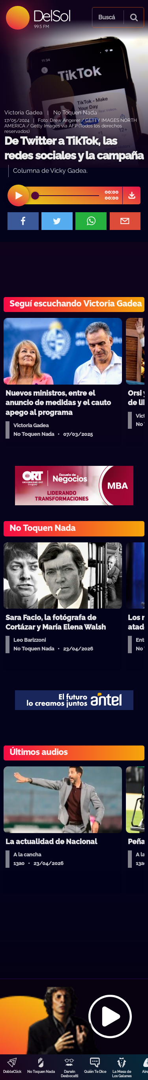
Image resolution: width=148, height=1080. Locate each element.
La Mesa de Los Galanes (121, 1074)
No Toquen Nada (41, 1072)
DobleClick (12, 1072)
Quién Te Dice (95, 1072)
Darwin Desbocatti (69, 1074)
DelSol (51, 15)
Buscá (106, 17)
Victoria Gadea (23, 112)
